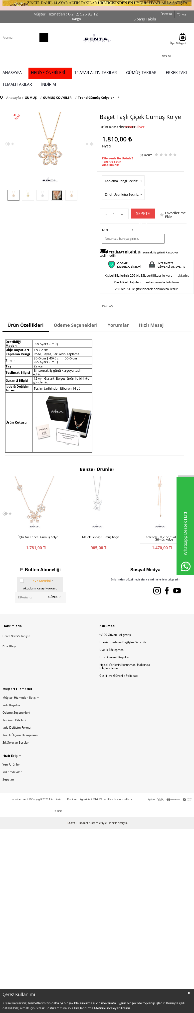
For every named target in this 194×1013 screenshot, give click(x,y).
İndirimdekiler (12, 771)
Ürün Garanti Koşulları (114, 656)
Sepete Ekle (143, 215)
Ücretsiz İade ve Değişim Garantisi (123, 641)
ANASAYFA (12, 72)
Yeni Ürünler (11, 763)
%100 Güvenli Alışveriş (115, 634)
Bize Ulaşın (9, 645)
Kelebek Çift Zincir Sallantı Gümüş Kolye (164, 538)
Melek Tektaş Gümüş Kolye (101, 537)
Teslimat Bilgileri (14, 719)
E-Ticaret (82, 822)
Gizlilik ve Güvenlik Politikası (118, 675)
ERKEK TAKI (176, 72)
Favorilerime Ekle (175, 215)
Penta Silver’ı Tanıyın (16, 635)
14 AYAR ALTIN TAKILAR (95, 72)
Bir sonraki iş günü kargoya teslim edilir (139, 254)
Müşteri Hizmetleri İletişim (20, 696)
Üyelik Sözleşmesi (111, 649)
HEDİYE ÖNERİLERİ (48, 72)
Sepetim (8, 778)
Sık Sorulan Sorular (15, 741)
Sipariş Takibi (145, 18)
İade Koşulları (11, 704)
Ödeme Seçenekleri (16, 711)
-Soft (71, 822)
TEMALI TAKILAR (17, 84)
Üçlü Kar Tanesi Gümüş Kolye (37, 537)
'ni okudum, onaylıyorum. (38, 582)
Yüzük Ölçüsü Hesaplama (20, 734)
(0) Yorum (146, 155)
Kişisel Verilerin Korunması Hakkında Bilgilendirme (124, 665)
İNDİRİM (48, 84)
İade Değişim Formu (16, 726)
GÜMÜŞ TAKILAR (141, 72)
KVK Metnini (41, 579)
